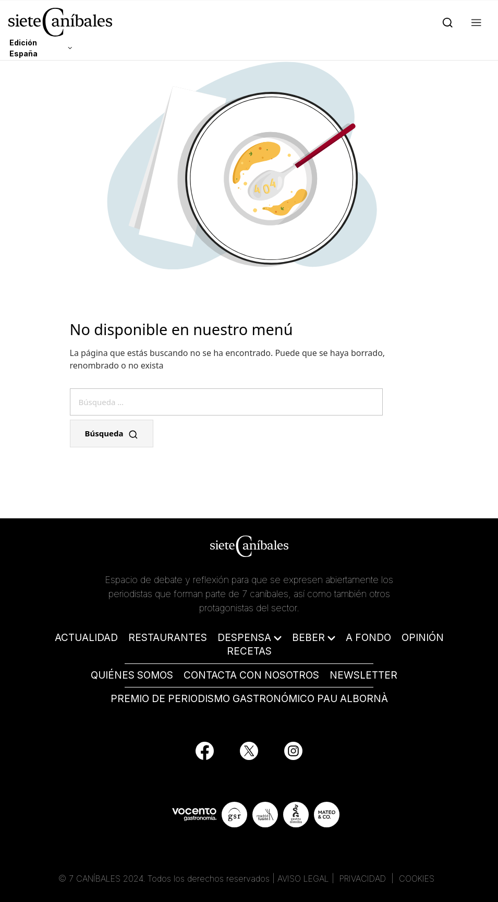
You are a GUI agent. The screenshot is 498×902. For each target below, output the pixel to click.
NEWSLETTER (363, 675)
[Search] (445, 22)
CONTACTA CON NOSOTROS (251, 675)
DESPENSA (244, 638)
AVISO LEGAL (303, 878)
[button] (474, 22)
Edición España (23, 48)
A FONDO (368, 638)
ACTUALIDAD (86, 638)
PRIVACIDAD (363, 878)
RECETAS (249, 651)
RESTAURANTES (167, 638)
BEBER (308, 638)
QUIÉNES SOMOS (132, 675)
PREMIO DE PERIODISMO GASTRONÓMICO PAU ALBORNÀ (249, 699)
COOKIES (416, 878)
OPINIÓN (423, 638)
